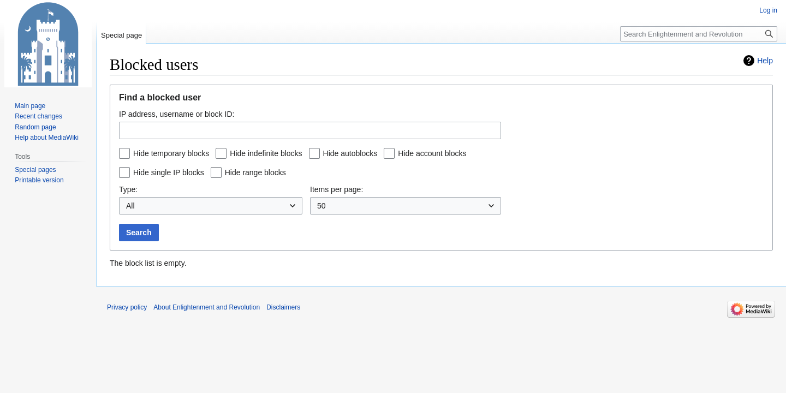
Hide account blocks (432, 153)
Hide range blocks (255, 172)
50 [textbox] (321, 205)
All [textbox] (130, 205)
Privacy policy (127, 307)
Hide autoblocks (350, 153)
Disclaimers (283, 307)
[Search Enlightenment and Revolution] (698, 33)
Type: (128, 189)
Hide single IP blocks (168, 172)
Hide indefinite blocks (266, 153)
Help (765, 60)
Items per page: (336, 189)
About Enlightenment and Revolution (206, 307)
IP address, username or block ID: (176, 114)
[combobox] (310, 130)
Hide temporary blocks (171, 153)
